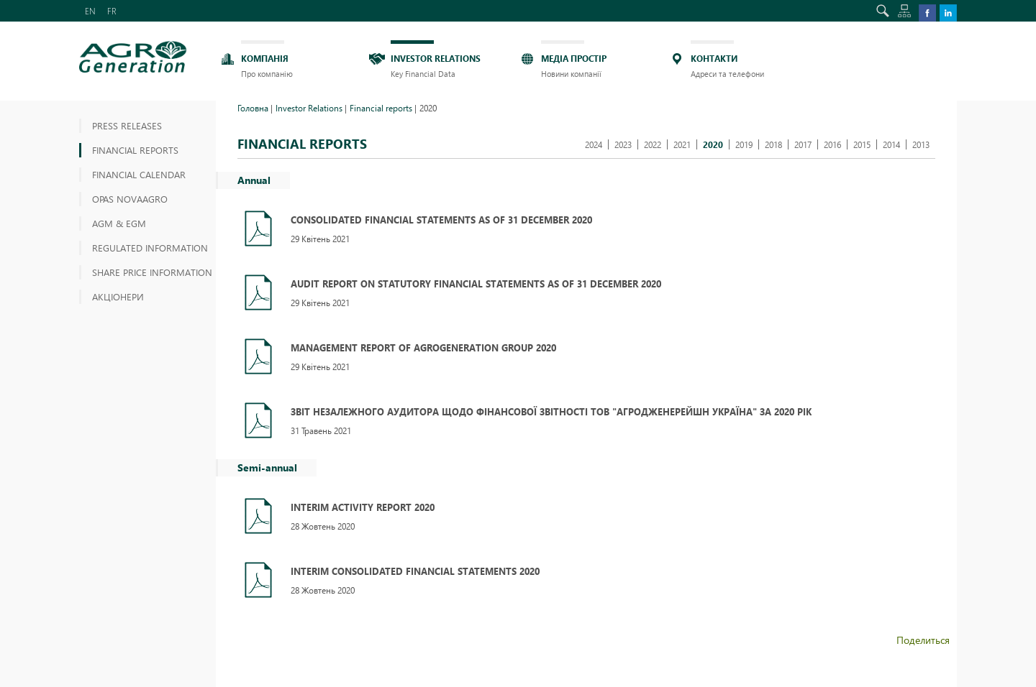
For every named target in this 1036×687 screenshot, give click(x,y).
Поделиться (923, 640)
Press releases (127, 125)
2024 (593, 144)
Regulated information (150, 247)
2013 (921, 144)
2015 (862, 144)
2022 (652, 144)
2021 (682, 144)
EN (90, 11)
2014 (891, 144)
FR (112, 11)
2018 (773, 144)
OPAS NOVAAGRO (130, 199)
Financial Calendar (139, 174)
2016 (832, 144)
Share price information (152, 272)
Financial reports (135, 150)
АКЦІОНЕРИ (118, 296)
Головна (252, 108)
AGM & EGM (119, 223)
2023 (623, 144)
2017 (803, 144)
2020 (713, 144)
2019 (744, 144)
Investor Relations (309, 108)
